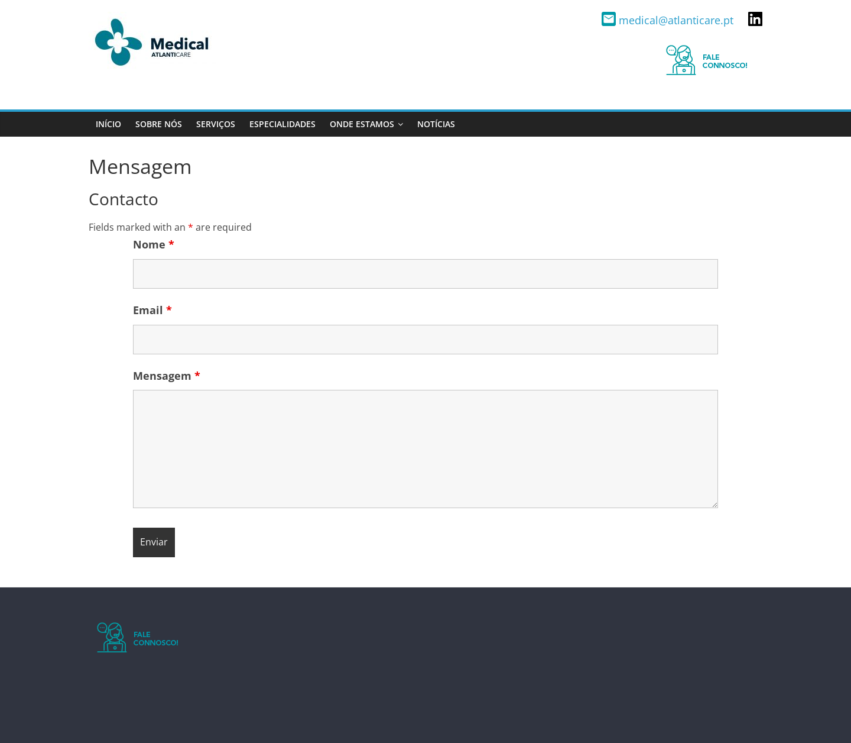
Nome (153, 244)
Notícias (436, 124)
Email (152, 310)
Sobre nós (158, 124)
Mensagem (166, 376)
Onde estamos (362, 124)
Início (108, 124)
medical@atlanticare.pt (669, 20)
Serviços (215, 124)
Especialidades (282, 124)
